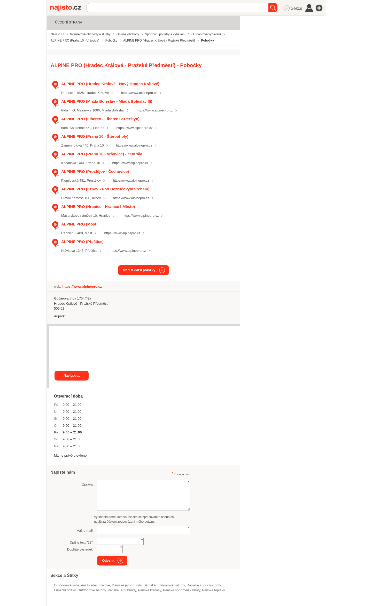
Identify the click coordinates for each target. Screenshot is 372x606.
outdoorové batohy (92, 590)
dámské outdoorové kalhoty (164, 585)
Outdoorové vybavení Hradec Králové (82, 585)
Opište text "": (81, 542)
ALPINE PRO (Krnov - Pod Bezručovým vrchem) (105, 189)
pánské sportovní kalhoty (181, 590)
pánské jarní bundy (122, 590)
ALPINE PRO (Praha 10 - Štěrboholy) (94, 136)
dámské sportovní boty (204, 585)
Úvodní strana (68, 22)
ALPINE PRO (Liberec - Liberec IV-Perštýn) (100, 119)
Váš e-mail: (85, 530)
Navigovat (72, 375)
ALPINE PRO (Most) (79, 224)
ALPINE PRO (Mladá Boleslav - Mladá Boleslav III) (106, 101)
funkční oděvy (65, 590)
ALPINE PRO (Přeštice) (82, 241)
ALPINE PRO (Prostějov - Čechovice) (95, 171)
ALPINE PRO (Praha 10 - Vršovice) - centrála (101, 154)
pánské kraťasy (149, 590)
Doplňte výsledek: (80, 549)
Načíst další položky (139, 270)
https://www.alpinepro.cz (139, 93)
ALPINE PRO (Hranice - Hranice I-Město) (98, 206)
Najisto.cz (68, 8)
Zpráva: (88, 484)
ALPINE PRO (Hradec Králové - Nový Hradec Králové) (110, 84)
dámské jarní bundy (127, 585)
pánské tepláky (213, 590)
